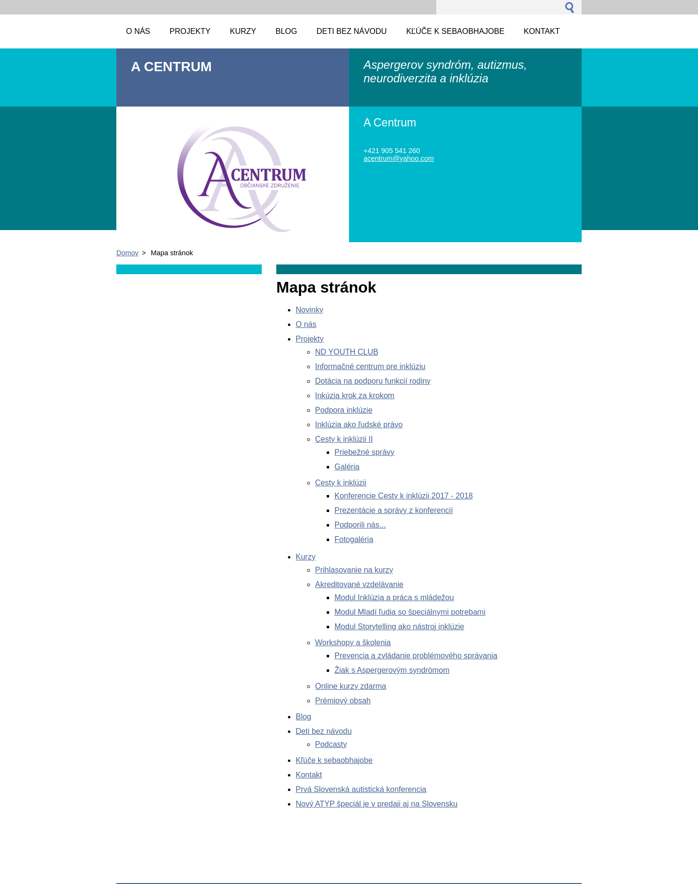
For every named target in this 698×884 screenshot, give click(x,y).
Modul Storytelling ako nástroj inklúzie (399, 626)
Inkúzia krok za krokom (355, 395)
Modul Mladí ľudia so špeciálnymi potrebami (409, 612)
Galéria (347, 467)
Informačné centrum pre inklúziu (370, 366)
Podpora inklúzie (343, 410)
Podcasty (331, 744)
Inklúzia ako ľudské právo (359, 424)
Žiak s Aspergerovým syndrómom (391, 670)
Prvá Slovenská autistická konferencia (361, 789)
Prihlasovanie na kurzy (354, 570)
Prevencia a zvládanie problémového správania (415, 655)
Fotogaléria (353, 539)
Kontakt (309, 775)
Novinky (309, 310)
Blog (303, 717)
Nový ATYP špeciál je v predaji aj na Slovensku (377, 804)
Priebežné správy (364, 452)
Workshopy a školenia (353, 642)
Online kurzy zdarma (350, 686)
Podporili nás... (360, 525)
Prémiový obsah (343, 701)
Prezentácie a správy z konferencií (393, 510)
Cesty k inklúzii (340, 483)
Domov (127, 253)
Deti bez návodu (324, 731)
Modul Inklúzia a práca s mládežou (394, 597)
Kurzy (306, 557)
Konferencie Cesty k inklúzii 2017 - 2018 (403, 496)
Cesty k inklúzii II (344, 439)
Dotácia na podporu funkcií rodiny (372, 381)
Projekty (310, 339)
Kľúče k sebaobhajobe (334, 760)
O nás (306, 324)
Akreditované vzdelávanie (359, 584)
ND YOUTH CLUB (346, 352)
